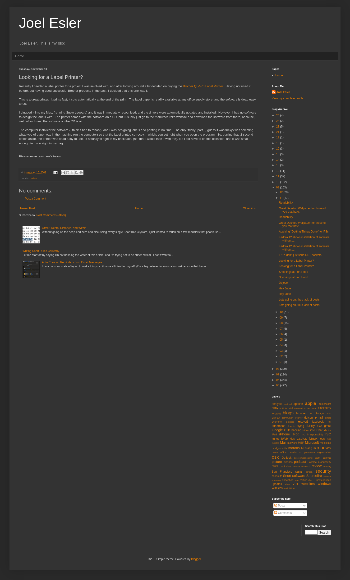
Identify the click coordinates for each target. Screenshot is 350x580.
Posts (279, 505)
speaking (276, 480)
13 (278, 165)
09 (278, 187)
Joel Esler (50, 23)
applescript (325, 403)
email (319, 417)
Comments (283, 513)
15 (278, 154)
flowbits (291, 426)
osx (275, 457)
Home (19, 56)
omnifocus (294, 452)
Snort (287, 476)
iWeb (284, 438)
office (283, 452)
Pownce (312, 462)
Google (277, 430)
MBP (301, 442)
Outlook (286, 457)
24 (278, 121)
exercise (290, 421)
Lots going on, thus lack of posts (299, 299)
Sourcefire (314, 476)
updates (277, 484)
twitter (303, 480)
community (287, 417)
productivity (324, 462)
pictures (288, 462)
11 (278, 176)
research (305, 466)
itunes (275, 438)
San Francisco (282, 471)
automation (299, 408)
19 (278, 137)
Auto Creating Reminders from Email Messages (72, 262)
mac (329, 439)
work (285, 488)
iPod (295, 434)
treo (297, 480)
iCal (312, 430)
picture (277, 462)
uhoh (310, 480)
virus (287, 484)
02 (282, 356)
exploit (303, 421)
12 (278, 171)
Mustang (306, 448)
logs (322, 438)
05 (282, 339)
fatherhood (278, 426)
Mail (283, 442)
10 (278, 182)
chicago (319, 413)
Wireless (277, 488)
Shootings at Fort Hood (293, 272)
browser (301, 413)
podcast (300, 462)
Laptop (302, 438)
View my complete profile (287, 98)
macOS (275, 443)
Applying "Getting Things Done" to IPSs (304, 231)
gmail (327, 426)
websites (308, 484)
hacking (296, 430)
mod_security (279, 448)
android (288, 404)
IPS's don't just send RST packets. (300, 255)
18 (278, 143)
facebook (318, 421)
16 (278, 148)
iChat (319, 430)
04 (282, 345)
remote (296, 466)
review (33, 178)
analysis (277, 404)
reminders (285, 466)
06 (282, 334)
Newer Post (27, 208)
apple (310, 403)
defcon (308, 417)
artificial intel (286, 408)
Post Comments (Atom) (51, 215)
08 (282, 323)
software (298, 476)
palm (317, 457)
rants (275, 466)
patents (327, 457)
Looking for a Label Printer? (296, 260)
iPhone (284, 434)
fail (329, 421)
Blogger (196, 559)
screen (309, 471)
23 (278, 126)
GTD (287, 430)
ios (329, 430)
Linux (313, 438)
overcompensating (303, 458)
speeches (287, 480)
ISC (328, 434)
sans (298, 471)
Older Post (249, 208)
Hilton (306, 430)
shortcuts (277, 476)
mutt (316, 448)
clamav (276, 417)
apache (298, 404)
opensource (309, 452)
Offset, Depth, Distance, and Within (64, 228)
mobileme (325, 442)
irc (303, 434)
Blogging (276, 413)
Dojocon (284, 282)
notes (275, 452)
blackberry (324, 408)
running (327, 466)
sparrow (327, 476)
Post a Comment (35, 198)
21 (278, 132)
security (323, 471)
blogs (288, 412)
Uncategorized (322, 480)
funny (310, 426)
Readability (286, 202)
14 (278, 159)
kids (292, 438)
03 (282, 350)
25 (278, 115)
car (311, 413)
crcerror (298, 417)
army (275, 408)
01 (282, 362)
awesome (312, 408)
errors (328, 417)
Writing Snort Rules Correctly (41, 251)
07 (282, 328)
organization (324, 452)
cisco (328, 413)
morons (294, 448)
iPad (274, 434)
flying (300, 426)
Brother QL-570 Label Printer (203, 86)
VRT (295, 484)
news (325, 447)
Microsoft (312, 442)
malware (292, 442)
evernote (277, 421)
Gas (319, 426)
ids (325, 430)
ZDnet (292, 488)
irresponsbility (315, 434)
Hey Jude (285, 288)
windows (324, 484)
